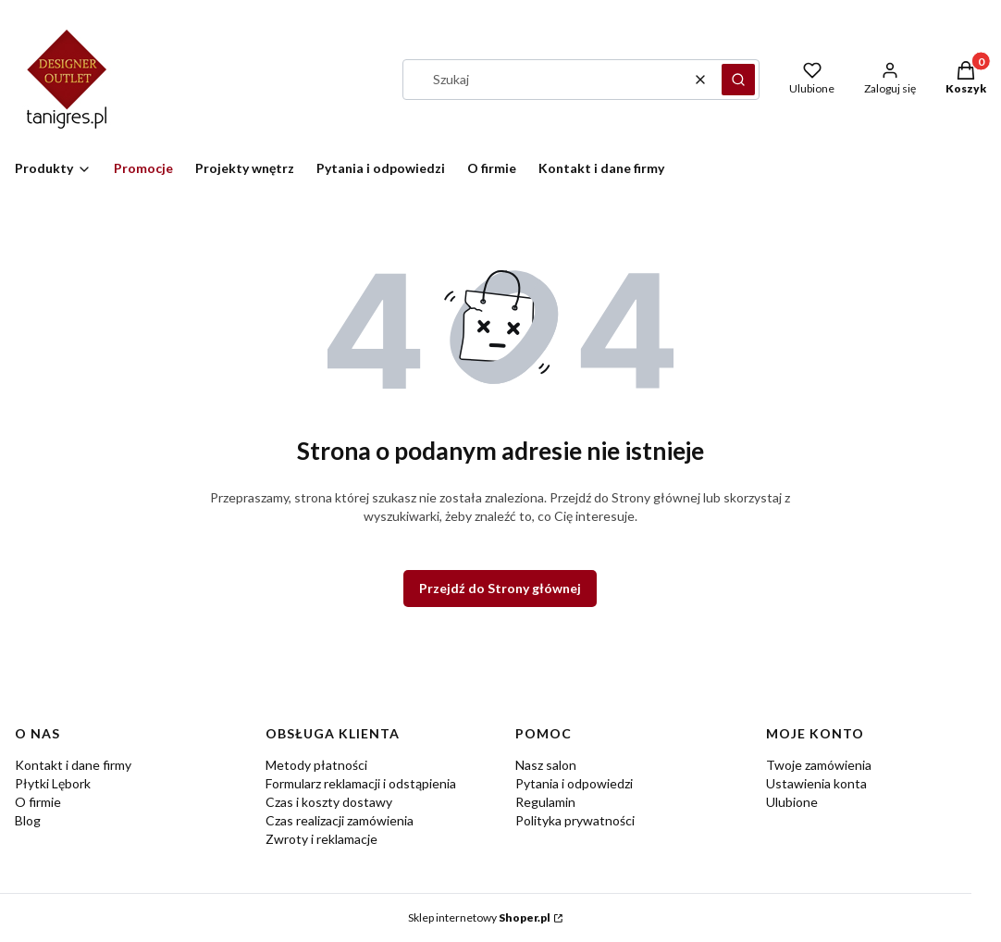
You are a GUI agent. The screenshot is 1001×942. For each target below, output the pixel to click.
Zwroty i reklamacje (321, 839)
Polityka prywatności (575, 820)
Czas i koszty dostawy (329, 802)
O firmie (38, 802)
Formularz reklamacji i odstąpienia (361, 783)
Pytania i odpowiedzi (574, 783)
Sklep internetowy (479, 917)
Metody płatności (316, 765)
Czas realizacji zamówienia (340, 820)
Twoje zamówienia (818, 765)
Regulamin (545, 802)
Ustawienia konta (816, 783)
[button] (738, 79)
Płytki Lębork (53, 783)
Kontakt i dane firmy (73, 765)
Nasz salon (545, 765)
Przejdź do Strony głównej (500, 588)
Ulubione (792, 802)
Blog (28, 820)
